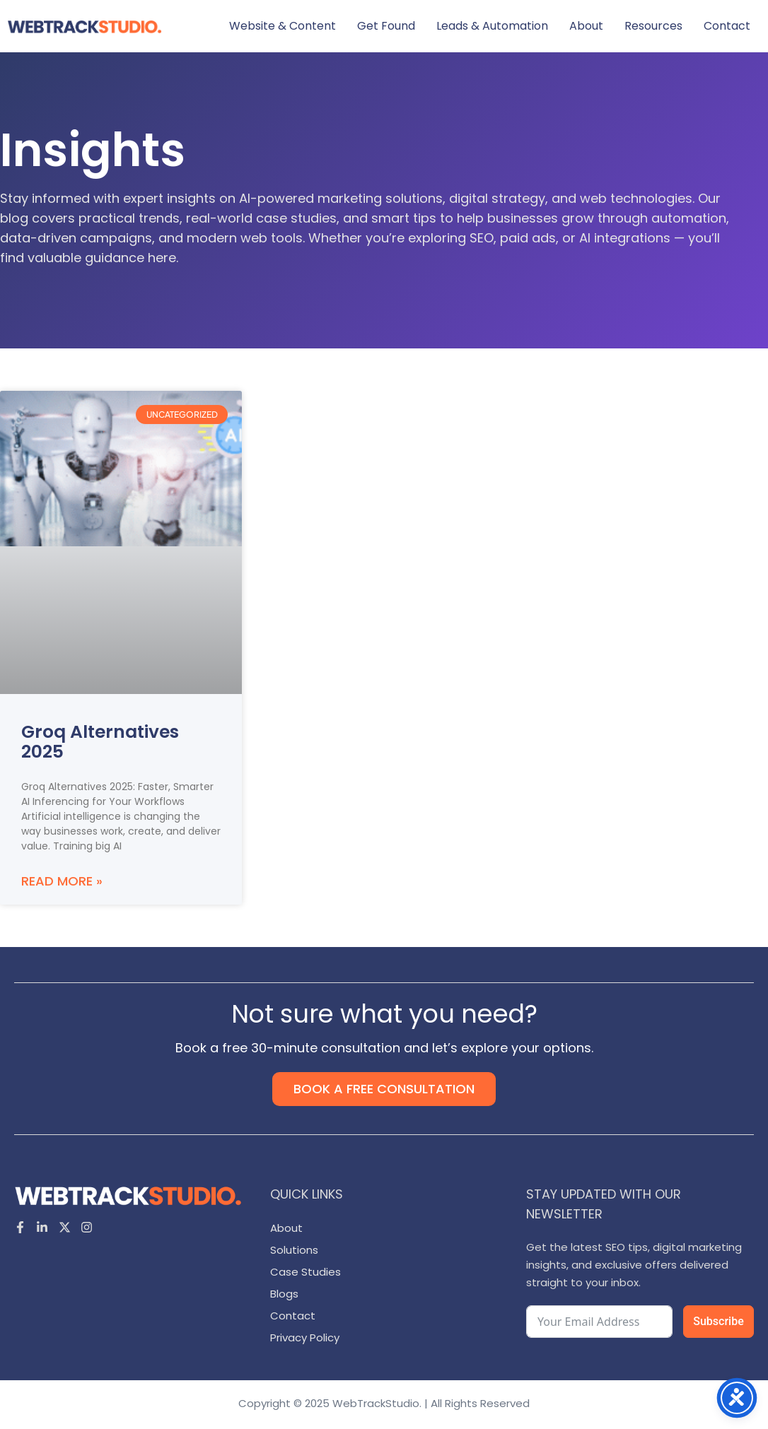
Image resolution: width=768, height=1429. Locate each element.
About (586, 26)
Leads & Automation (492, 26)
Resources (653, 26)
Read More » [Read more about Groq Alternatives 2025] (62, 881)
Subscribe (718, 1321)
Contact (727, 26)
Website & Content (282, 26)
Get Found (386, 26)
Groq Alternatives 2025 (100, 741)
